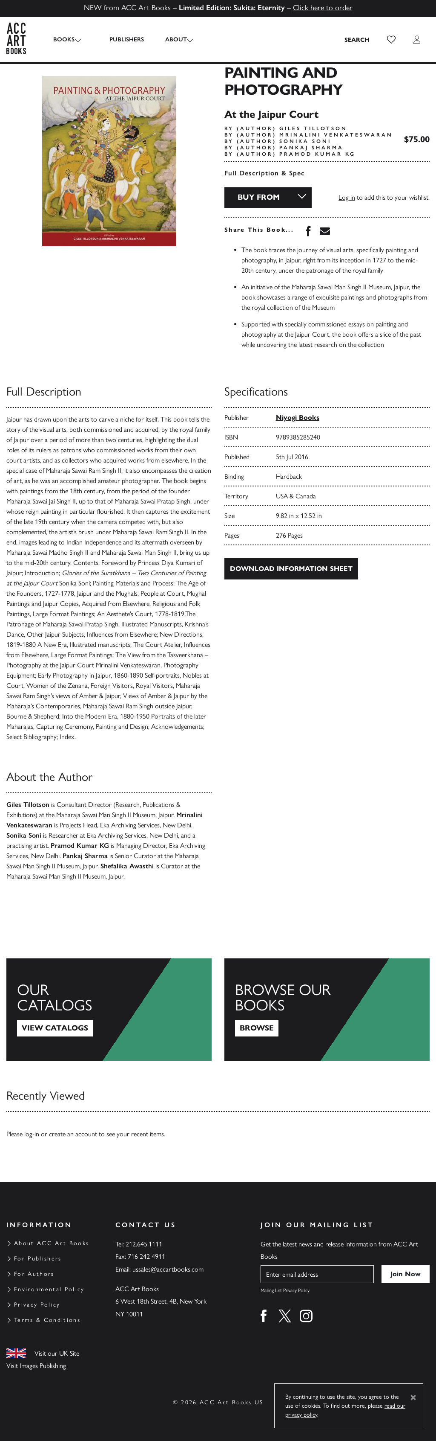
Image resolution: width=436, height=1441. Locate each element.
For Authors (34, 1274)
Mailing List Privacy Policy (285, 1290)
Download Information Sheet (291, 569)
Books (64, 39)
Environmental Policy (49, 1289)
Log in (346, 197)
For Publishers (38, 1258)
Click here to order (323, 7)
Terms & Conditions (47, 1320)
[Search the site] (357, 39)
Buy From (259, 197)
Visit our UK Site (56, 1353)
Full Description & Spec (264, 173)
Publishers (119, 39)
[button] (391, 39)
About (169, 39)
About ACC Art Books (51, 1243)
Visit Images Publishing (36, 1366)
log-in (31, 1134)
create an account (73, 1134)
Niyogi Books (297, 417)
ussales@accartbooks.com (168, 1269)
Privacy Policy (37, 1304)
